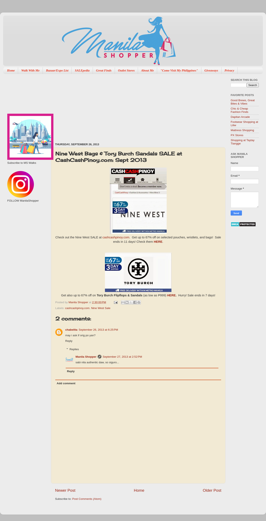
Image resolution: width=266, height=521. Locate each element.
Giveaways (211, 70)
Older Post (212, 490)
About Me (147, 70)
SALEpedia (82, 70)
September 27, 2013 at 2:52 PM (122, 356)
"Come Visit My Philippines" (179, 70)
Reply (69, 340)
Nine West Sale (100, 308)
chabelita (71, 329)
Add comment (66, 383)
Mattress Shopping (242, 130)
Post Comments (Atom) (86, 498)
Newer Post (65, 490)
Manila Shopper (79, 302)
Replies (74, 349)
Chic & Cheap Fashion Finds (239, 110)
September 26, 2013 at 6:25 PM (98, 329)
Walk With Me (30, 70)
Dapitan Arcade (240, 116)
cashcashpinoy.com (115, 237)
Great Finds (104, 70)
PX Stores (237, 135)
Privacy (229, 70)
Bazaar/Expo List (57, 70)
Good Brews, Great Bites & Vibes (243, 102)
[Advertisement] (107, 106)
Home (11, 70)
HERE (158, 241)
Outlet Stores (126, 70)
